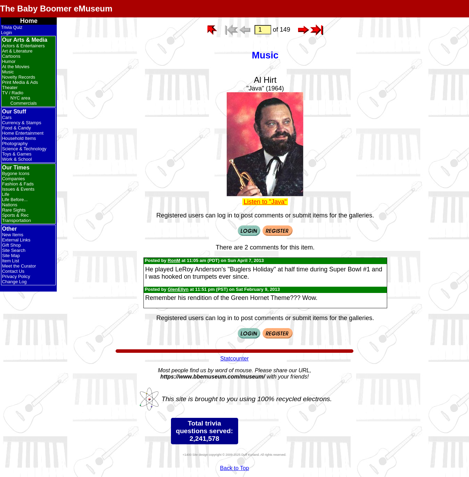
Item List (10, 260)
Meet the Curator (19, 266)
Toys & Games (17, 154)
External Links (16, 240)
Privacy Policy (16, 276)
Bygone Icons (16, 173)
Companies (13, 178)
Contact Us (13, 271)
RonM (174, 260)
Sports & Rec (15, 215)
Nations (9, 204)
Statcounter (234, 358)
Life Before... (15, 199)
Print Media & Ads (20, 82)
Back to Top (234, 468)
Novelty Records (18, 77)
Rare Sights (14, 210)
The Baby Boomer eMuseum (56, 8)
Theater (10, 87)
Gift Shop (11, 245)
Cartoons (11, 56)
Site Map (11, 255)
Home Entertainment (23, 133)
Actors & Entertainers (23, 45)
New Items (12, 234)
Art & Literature (17, 51)
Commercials (23, 103)
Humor (9, 61)
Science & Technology (24, 148)
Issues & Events (18, 189)
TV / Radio (12, 92)
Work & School (17, 159)
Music (8, 71)
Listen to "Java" (265, 201)
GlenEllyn (178, 289)
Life (5, 194)
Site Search (13, 250)
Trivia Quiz (12, 27)
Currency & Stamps (21, 122)
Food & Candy (16, 127)
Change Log (14, 281)
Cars (6, 117)
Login (6, 32)
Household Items (19, 138)
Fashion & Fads (18, 183)
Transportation (16, 220)
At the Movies (16, 66)
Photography (15, 143)
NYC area (20, 98)
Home (29, 20)
